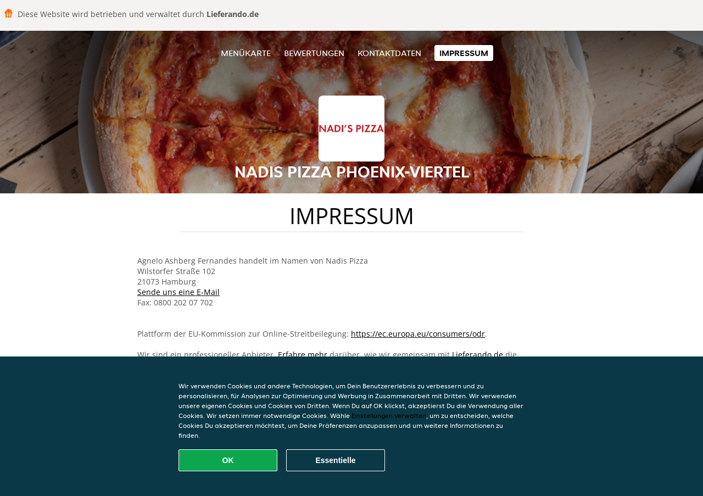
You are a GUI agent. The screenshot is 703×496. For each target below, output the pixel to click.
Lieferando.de (477, 354)
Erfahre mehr (302, 354)
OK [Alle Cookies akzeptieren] (228, 460)
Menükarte (246, 53)
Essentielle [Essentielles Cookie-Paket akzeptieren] (335, 460)
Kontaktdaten (389, 53)
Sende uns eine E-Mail (178, 292)
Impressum (463, 53)
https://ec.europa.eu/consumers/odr (418, 333)
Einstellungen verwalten (389, 415)
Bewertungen (314, 53)
